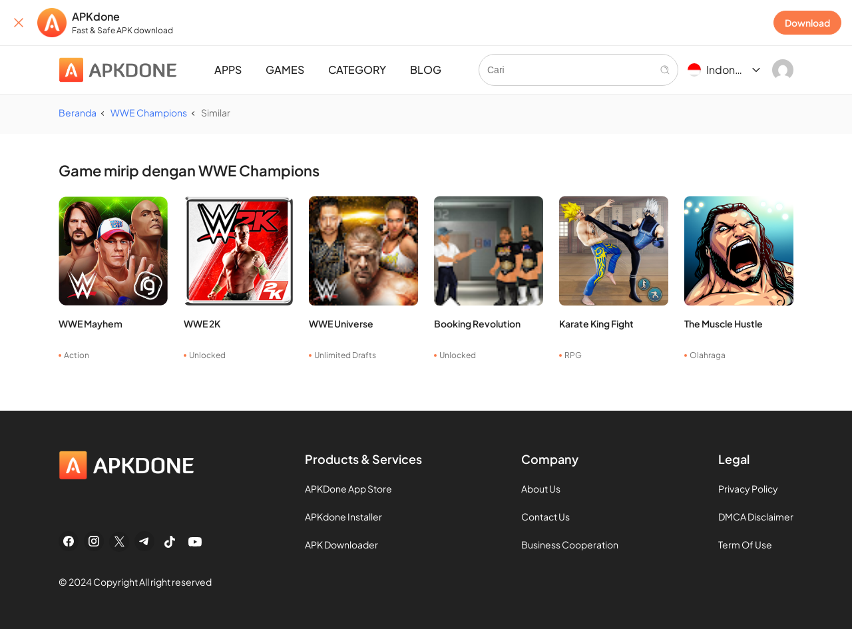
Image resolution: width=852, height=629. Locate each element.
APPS (228, 70)
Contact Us (545, 517)
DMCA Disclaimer (755, 517)
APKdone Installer (343, 517)
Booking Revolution (477, 323)
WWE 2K (202, 323)
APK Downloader (341, 544)
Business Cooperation (569, 544)
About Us (540, 489)
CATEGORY (357, 70)
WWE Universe (341, 323)
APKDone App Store (348, 489)
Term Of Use (745, 544)
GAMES (285, 70)
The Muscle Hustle (723, 323)
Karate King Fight (596, 323)
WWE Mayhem (90, 323)
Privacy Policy (748, 489)
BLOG (425, 70)
